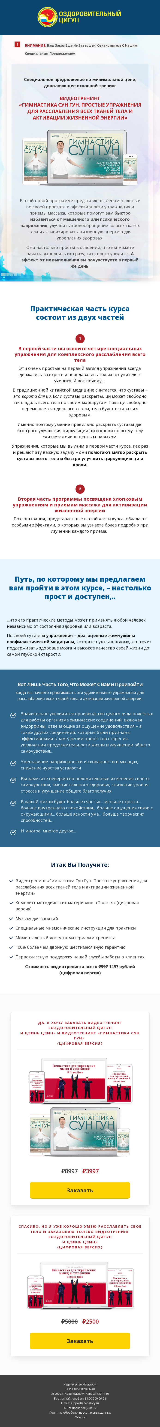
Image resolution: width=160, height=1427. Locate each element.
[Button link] (80, 1190)
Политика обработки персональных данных (80, 1413)
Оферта (80, 1417)
